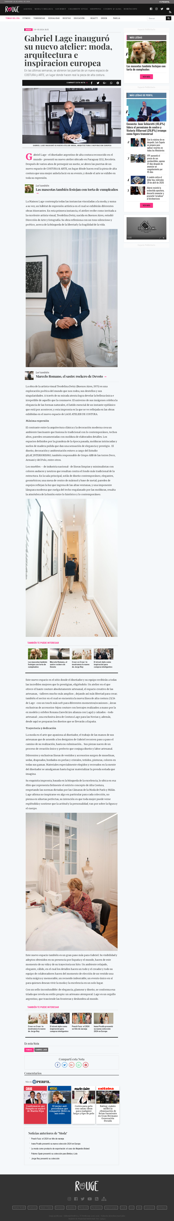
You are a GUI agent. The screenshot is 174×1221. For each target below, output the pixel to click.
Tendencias (39, 18)
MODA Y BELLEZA (44, 8)
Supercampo (111, 1207)
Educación (79, 18)
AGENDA (28, 8)
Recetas (67, 18)
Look (123, 1207)
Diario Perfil (19, 1207)
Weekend (83, 1207)
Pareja (116, 18)
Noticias (32, 1207)
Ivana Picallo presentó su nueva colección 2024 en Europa (103, 1028)
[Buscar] (156, 18)
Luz (131, 1207)
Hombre (71, 1207)
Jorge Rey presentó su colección (45, 1158)
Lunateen (149, 1207)
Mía (139, 1207)
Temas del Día (13, 18)
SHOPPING (95, 8)
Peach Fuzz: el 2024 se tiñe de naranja (80, 1027)
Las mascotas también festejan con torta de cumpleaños (77, 189)
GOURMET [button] (60, 8)
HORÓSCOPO (130, 8)
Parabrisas (96, 1207)
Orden (104, 18)
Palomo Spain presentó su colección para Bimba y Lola (54, 1153)
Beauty (94, 18)
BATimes (162, 1207)
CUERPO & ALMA (113, 8)
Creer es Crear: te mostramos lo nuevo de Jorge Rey (80, 664)
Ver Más (146, 77)
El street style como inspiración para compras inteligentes (103, 664)
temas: (29, 1050)
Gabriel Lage (41, 1049)
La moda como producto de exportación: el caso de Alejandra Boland (60, 1148)
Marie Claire (46, 1207)
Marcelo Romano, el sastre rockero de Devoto (70, 376)
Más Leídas (136, 37)
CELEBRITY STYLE (78, 8)
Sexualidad (54, 18)
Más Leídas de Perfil (141, 95)
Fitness (26, 18)
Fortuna (59, 1207)
